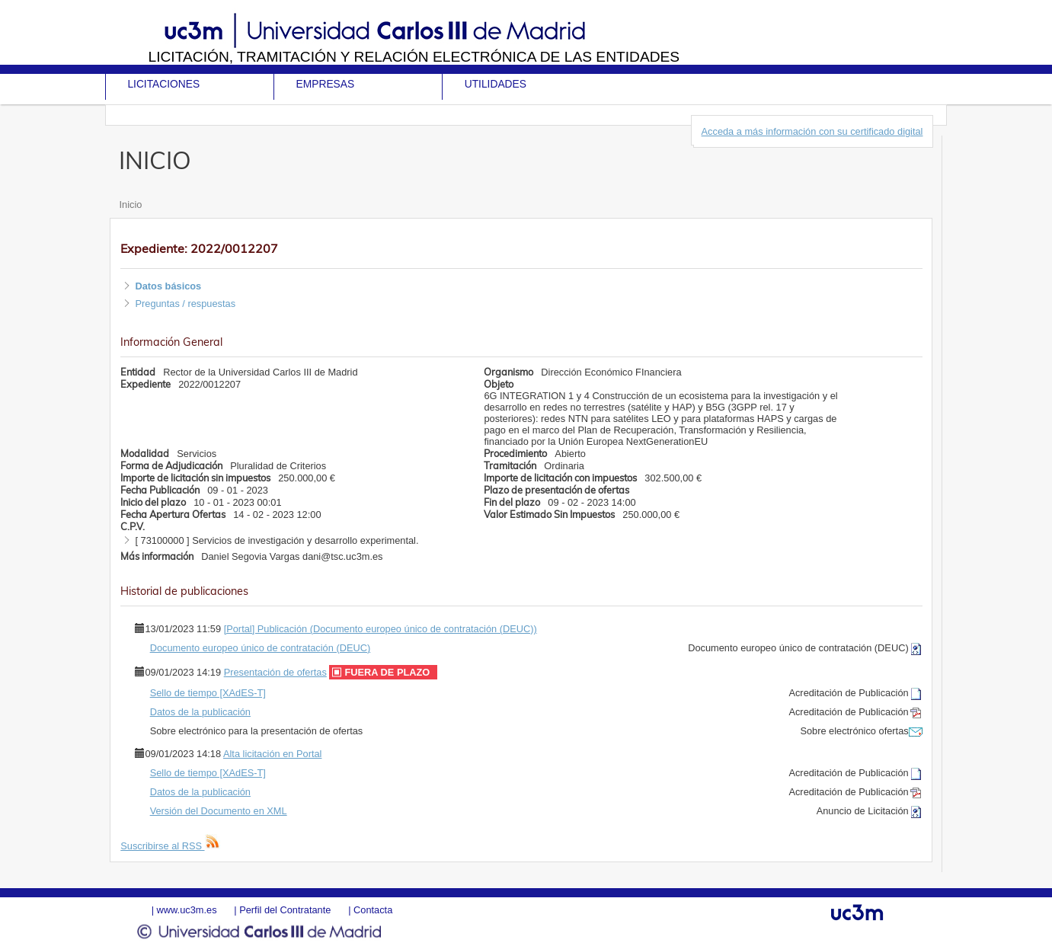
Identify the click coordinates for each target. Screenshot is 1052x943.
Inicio (130, 204)
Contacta (372, 910)
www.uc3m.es (187, 910)
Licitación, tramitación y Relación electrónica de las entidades (414, 57)
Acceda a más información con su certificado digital (812, 131)
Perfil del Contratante (285, 910)
